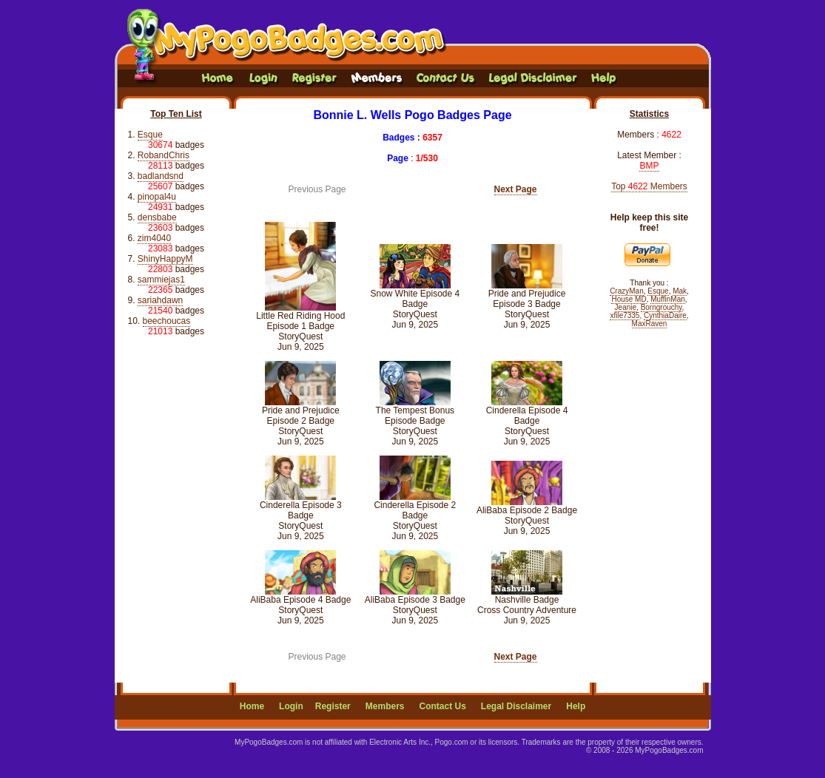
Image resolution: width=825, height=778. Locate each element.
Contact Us (442, 706)
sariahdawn (160, 300)
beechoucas (167, 321)
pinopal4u (157, 197)
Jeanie (625, 307)
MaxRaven (649, 323)
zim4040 (154, 238)
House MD (628, 299)
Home (252, 706)
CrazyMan (627, 291)
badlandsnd (160, 176)
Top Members (649, 186)
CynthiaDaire (665, 315)
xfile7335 (624, 315)
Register (333, 706)
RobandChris (163, 155)
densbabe (157, 217)
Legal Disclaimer (516, 706)
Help (575, 706)
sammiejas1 (161, 279)
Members (385, 706)
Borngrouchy (661, 307)
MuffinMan (667, 299)
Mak (680, 291)
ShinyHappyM (165, 259)
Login (291, 706)
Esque (150, 134)
